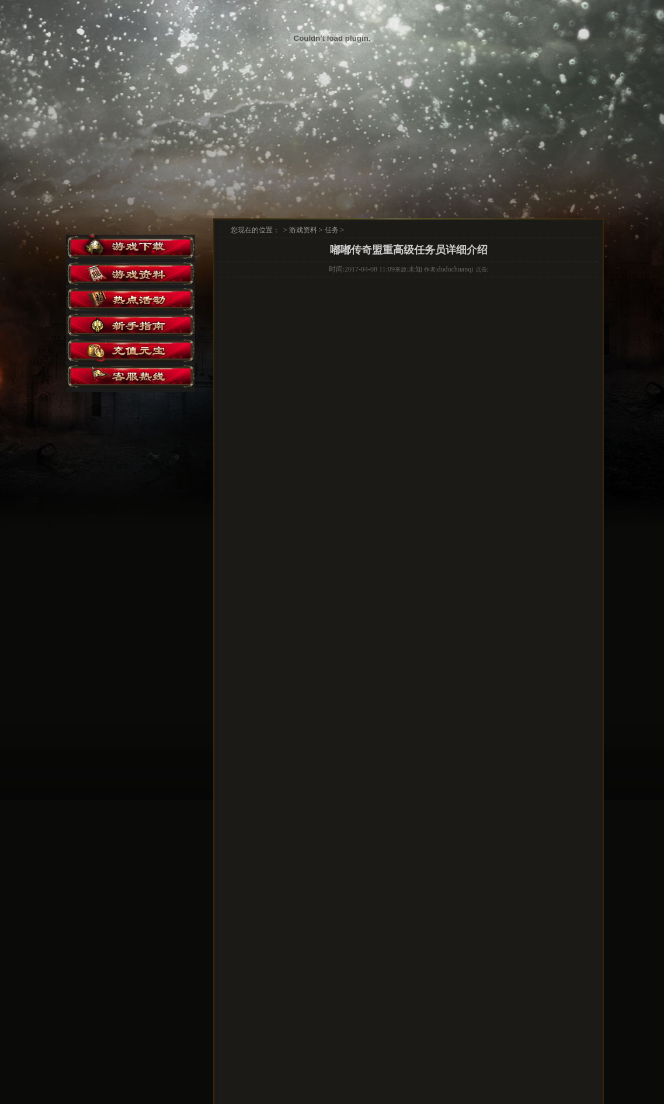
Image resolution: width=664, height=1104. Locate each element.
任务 (332, 230)
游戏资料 (303, 230)
